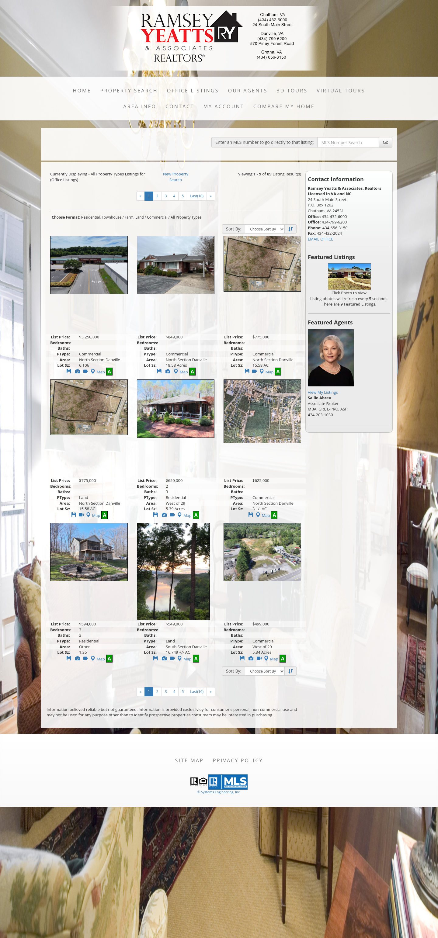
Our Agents (248, 90)
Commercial (157, 217)
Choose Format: (66, 217)
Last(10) (196, 196)
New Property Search (175, 176)
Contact (179, 106)
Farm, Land (134, 217)
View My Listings (323, 392)
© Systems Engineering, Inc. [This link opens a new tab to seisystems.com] (219, 792)
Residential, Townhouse (101, 217)
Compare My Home (284, 106)
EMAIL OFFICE (320, 239)
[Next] (211, 196)
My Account (223, 106)
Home (82, 90)
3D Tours (292, 90)
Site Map (189, 760)
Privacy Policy (238, 760)
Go (385, 142)
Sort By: (233, 229)
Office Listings (193, 90)
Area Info (139, 106)
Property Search (129, 90)
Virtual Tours (341, 90)
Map (97, 372)
